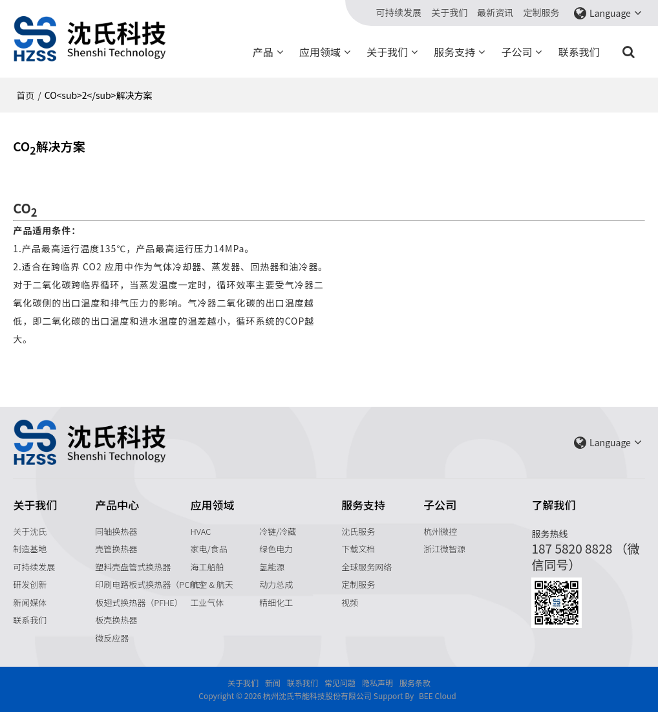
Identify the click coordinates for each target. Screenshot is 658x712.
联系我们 (579, 51)
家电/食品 (209, 549)
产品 (263, 51)
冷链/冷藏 (277, 531)
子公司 (516, 51)
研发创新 (30, 584)
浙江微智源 (444, 549)
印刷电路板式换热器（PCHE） (152, 584)
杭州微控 (440, 531)
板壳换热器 (116, 620)
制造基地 (30, 549)
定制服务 (541, 13)
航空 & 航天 (212, 584)
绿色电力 (276, 549)
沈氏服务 (358, 531)
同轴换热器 (116, 531)
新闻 (273, 682)
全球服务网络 (366, 567)
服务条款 (414, 682)
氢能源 (271, 567)
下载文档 (358, 549)
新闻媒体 (30, 602)
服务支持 (454, 51)
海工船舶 (207, 567)
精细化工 (276, 602)
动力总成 (276, 584)
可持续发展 (398, 13)
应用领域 (320, 51)
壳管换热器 (116, 549)
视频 (349, 602)
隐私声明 (377, 682)
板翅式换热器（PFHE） (139, 602)
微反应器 (112, 638)
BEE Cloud (437, 695)
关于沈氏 (30, 531)
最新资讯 (495, 13)
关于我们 (449, 13)
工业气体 (207, 602)
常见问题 (340, 682)
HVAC (201, 531)
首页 (25, 95)
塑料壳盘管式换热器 (133, 567)
